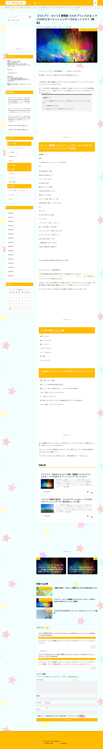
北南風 (9, 84)
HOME (8, 7)
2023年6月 (11, 250)
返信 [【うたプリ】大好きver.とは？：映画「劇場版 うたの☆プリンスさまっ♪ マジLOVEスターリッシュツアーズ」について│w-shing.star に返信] (93, 668)
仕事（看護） (14, 182)
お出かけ (12, 173)
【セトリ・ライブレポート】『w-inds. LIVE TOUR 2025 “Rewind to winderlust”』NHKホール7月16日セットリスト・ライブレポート (19, 110)
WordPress (64, 743)
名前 (38, 695)
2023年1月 (11, 263)
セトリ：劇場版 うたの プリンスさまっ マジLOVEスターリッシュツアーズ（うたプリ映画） (66, 102)
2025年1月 (11, 229)
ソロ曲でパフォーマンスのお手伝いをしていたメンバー (58, 109)
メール (38, 702)
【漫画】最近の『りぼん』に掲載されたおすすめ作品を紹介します (75, 588)
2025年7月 (11, 217)
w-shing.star (56, 741)
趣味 (35, 2)
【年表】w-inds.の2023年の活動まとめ (18, 129)
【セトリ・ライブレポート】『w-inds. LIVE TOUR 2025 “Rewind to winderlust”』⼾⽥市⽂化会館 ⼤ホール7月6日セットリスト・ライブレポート (19, 119)
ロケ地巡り (13, 152)
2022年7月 (11, 275)
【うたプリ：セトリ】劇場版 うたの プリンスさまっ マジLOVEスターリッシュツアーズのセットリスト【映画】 (57, 7)
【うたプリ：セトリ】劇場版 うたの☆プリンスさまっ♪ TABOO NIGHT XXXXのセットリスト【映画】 (74, 600)
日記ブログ (10, 69)
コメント (39, 679)
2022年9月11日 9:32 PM (45, 659)
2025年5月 (11, 221)
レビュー (12, 178)
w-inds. (29, 2)
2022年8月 (11, 271)
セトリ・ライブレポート (16, 148)
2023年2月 (11, 259)
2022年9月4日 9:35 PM (45, 637)
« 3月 (10, 308)
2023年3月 (11, 254)
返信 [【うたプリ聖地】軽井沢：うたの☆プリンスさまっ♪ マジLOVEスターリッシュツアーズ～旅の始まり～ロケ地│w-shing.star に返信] (93, 647)
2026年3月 (11, 213)
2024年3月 (11, 238)
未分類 (12, 165)
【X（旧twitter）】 (12, 73)
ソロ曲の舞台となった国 (50, 105)
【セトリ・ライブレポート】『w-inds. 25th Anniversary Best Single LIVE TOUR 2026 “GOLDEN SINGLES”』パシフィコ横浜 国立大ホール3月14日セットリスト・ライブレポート (19, 101)
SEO (18, 20)
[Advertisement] (67, 124)
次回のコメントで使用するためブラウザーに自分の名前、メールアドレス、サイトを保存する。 (62, 716)
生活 (40, 2)
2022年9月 (11, 267)
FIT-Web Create (48, 743)
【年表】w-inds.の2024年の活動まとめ (18, 125)
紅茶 (11, 199)
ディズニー (50, 610)
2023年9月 (11, 242)
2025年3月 (11, 225)
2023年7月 (11, 246)
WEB (9, 20)
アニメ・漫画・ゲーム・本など (23, 7)
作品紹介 (12, 156)
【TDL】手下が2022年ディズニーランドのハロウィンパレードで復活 (75, 612)
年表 (11, 161)
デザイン (13, 20)
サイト (38, 709)
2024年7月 (11, 234)
